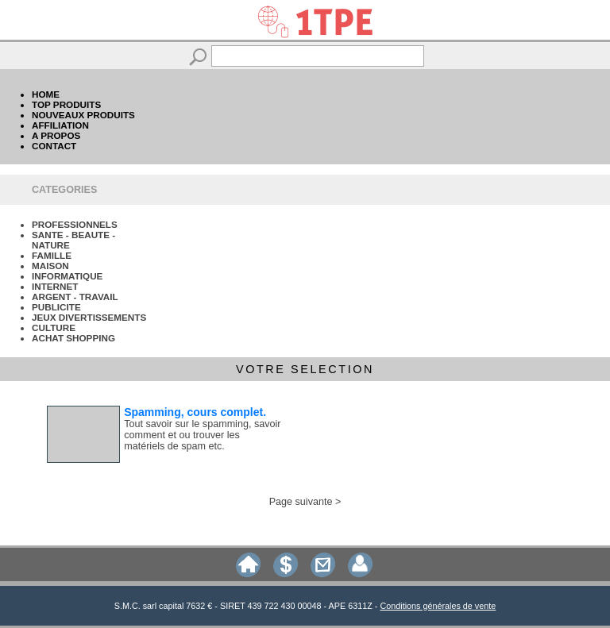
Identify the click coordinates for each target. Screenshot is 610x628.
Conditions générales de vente (438, 606)
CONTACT (54, 146)
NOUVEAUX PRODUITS (83, 115)
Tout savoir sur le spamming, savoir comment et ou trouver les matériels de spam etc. (202, 435)
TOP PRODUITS (66, 104)
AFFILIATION (60, 125)
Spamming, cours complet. (195, 412)
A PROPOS (56, 135)
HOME (46, 94)
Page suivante (301, 501)
